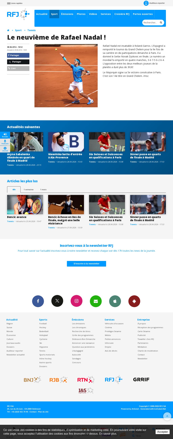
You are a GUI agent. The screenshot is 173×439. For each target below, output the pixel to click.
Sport (54, 14)
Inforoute (109, 343)
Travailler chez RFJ (146, 339)
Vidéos (93, 14)
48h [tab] (14, 189)
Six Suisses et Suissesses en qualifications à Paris (106, 155)
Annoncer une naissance (83, 343)
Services (106, 14)
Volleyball (43, 335)
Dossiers (10, 347)
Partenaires (143, 343)
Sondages (76, 358)
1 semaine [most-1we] (28, 189)
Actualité (41, 14)
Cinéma (108, 327)
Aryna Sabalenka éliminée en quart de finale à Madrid (21, 157)
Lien (12, 68)
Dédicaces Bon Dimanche (83, 339)
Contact (141, 355)
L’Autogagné (77, 351)
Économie (11, 335)
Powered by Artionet (130, 409)
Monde (10, 331)
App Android (134, 301)
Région (10, 323)
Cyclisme (43, 339)
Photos (81, 14)
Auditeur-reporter (154, 3)
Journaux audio (13, 343)
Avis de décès (111, 351)
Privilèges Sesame (113, 331)
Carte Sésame (144, 331)
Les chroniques (79, 327)
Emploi (108, 347)
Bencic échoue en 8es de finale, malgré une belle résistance (64, 220)
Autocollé (76, 355)
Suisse (9, 327)
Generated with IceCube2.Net (153, 409)
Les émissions (78, 323)
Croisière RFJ (121, 14)
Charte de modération (148, 351)
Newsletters (96, 301)
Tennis (31, 30)
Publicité (142, 335)
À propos (142, 323)
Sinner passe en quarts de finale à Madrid (145, 155)
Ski (40, 343)
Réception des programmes (150, 327)
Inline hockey (45, 358)
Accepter (162, 431)
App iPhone (115, 301)
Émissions (67, 14)
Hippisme (43, 347)
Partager (13, 55)
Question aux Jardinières (83, 347)
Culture (10, 339)
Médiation (142, 347)
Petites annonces (112, 339)
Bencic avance (16, 217)
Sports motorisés (47, 355)
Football (43, 323)
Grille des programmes (82, 335)
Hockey (42, 327)
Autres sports (45, 362)
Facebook (38, 301)
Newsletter (142, 358)
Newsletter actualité (16, 355)
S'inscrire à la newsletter (86, 263)
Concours (76, 362)
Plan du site (43, 412)
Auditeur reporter (15, 351)
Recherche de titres (81, 331)
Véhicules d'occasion (114, 323)
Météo (108, 335)
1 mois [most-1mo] (43, 189)
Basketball (43, 331)
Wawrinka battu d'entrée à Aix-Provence (65, 155)
